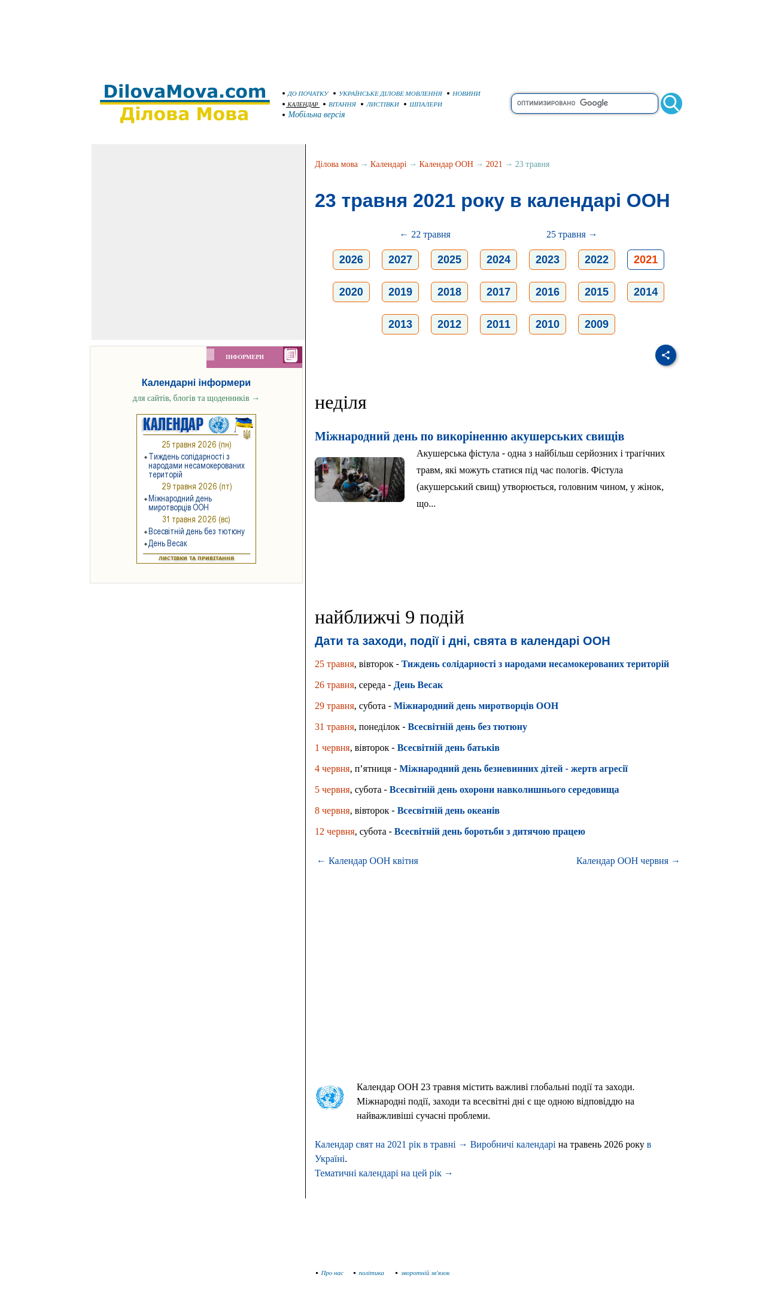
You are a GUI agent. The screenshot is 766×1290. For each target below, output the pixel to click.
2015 (597, 292)
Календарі (388, 164)
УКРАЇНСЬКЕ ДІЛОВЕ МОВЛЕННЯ (387, 93)
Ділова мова (336, 164)
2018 (449, 292)
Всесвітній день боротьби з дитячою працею (489, 831)
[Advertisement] (383, 36)
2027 (400, 260)
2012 (449, 324)
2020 (351, 292)
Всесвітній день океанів (448, 810)
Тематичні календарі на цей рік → (384, 1173)
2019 (400, 292)
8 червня (332, 810)
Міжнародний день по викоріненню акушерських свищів (469, 436)
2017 (498, 292)
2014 (646, 292)
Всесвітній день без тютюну (467, 727)
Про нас (330, 1272)
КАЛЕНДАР (300, 104)
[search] (584, 103)
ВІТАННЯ (339, 104)
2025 (449, 260)
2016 (548, 292)
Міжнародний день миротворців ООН (476, 706)
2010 (548, 324)
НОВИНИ (464, 93)
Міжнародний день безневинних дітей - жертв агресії (513, 768)
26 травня (334, 685)
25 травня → (572, 234)
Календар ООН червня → (628, 861)
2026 (351, 260)
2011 (498, 324)
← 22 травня (425, 234)
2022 (597, 260)
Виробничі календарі (513, 1144)
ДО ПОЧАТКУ (305, 93)
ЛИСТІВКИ (380, 104)
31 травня (334, 727)
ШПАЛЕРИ (423, 104)
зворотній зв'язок (422, 1272)
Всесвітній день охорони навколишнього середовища (504, 789)
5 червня (332, 789)
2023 (548, 260)
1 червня (332, 748)
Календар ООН (446, 164)
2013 (400, 324)
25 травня (334, 664)
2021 (494, 164)
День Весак (418, 685)
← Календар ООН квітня (367, 861)
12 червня (335, 831)
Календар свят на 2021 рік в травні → (391, 1144)
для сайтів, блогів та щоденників (196, 398)
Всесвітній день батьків (448, 748)
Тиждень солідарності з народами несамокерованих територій (535, 664)
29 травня (334, 706)
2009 (597, 324)
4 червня (332, 768)
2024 (498, 260)
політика (370, 1272)
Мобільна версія (314, 114)
